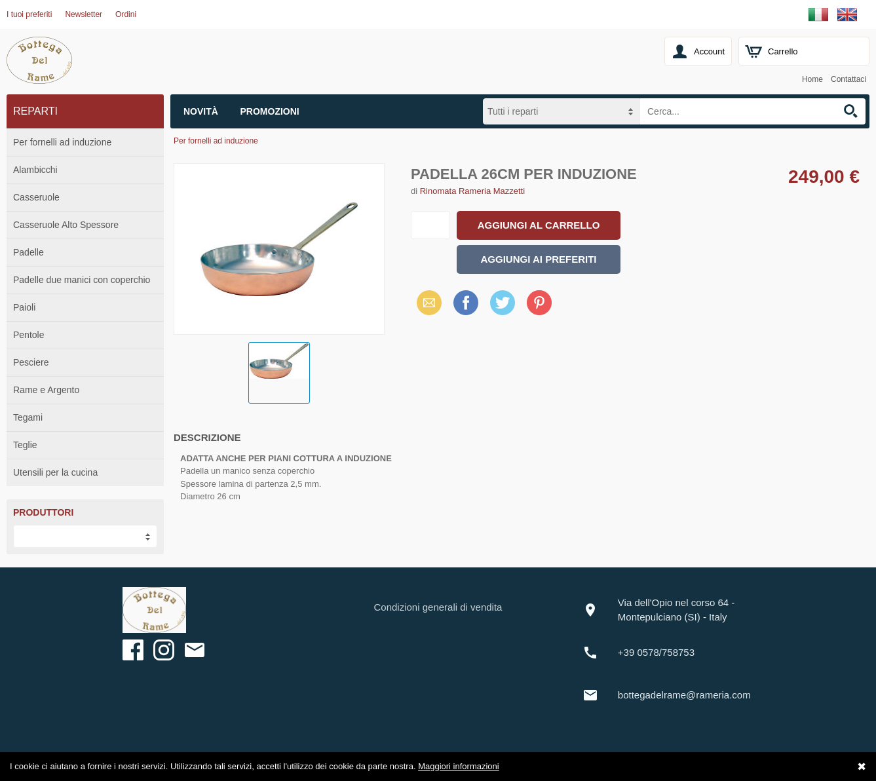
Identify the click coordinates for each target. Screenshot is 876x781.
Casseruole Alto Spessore (66, 224)
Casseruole (36, 197)
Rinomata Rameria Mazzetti (472, 191)
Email (425, 302)
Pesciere (30, 362)
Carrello (783, 51)
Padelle (28, 252)
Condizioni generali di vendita (438, 607)
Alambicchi (35, 169)
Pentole (28, 335)
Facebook (465, 302)
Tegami (28, 417)
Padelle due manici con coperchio (81, 280)
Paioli (24, 307)
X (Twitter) (502, 307)
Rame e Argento (46, 390)
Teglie (25, 445)
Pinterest (539, 302)
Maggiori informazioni (458, 766)
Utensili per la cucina (55, 472)
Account (709, 51)
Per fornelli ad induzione (62, 142)
